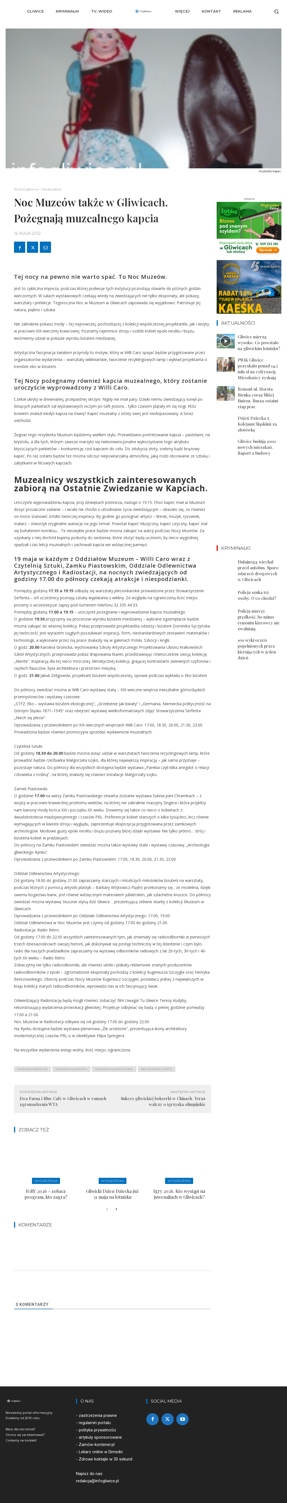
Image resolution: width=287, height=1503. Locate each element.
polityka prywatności (97, 1427)
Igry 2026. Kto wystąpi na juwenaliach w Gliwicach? (179, 1192)
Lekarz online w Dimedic (101, 1449)
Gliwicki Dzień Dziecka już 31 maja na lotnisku (112, 1192)
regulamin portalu (95, 1420)
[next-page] (116, 1207)
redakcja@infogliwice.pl (97, 1478)
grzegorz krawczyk (32, 1069)
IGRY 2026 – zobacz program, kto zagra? (46, 1192)
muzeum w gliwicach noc (114, 1069)
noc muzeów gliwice (156, 1069)
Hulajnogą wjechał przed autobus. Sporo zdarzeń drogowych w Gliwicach (259, 548)
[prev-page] (107, 1207)
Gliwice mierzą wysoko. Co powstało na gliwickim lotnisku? (259, 341)
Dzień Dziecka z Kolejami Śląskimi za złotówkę (259, 409)
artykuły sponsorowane (100, 1435)
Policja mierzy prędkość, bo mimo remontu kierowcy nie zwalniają (259, 589)
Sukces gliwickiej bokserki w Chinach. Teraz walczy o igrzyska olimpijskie (163, 1101)
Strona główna (26, 189)
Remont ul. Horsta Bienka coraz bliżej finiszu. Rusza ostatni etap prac (259, 388)
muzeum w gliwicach (71, 1069)
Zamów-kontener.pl (97, 1442)
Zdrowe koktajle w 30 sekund (105, 1456)
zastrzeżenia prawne (98, 1413)
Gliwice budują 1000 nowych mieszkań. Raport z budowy (259, 429)
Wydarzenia (51, 189)
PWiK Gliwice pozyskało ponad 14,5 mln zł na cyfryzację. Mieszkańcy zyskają (258, 365)
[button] (276, 11)
